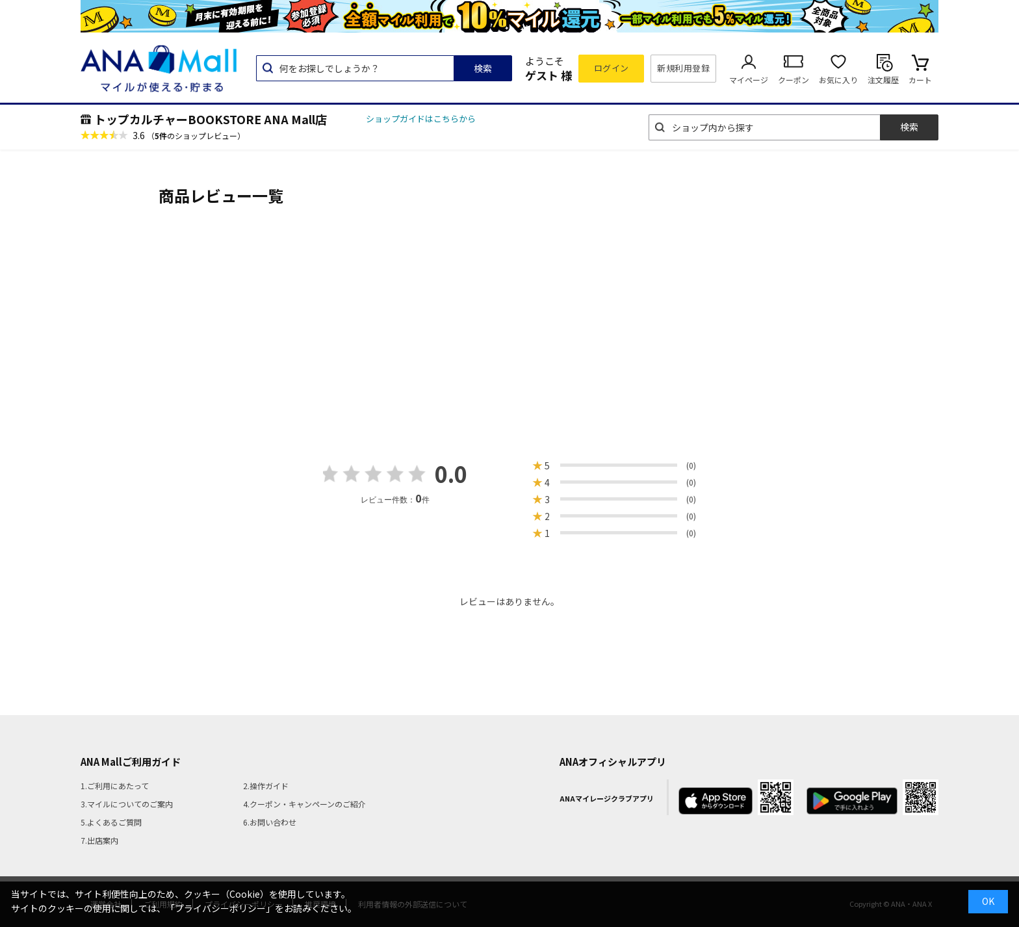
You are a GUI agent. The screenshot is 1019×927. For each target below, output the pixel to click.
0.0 (451, 474)
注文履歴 (883, 79)
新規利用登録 (683, 68)
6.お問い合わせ (269, 822)
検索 (483, 68)
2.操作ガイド (266, 785)
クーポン (793, 79)
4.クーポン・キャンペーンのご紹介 (304, 803)
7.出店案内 (99, 840)
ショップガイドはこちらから (421, 118)
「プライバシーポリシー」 (220, 908)
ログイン (611, 68)
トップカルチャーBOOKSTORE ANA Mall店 (210, 119)
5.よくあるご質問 (111, 822)
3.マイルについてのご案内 (127, 803)
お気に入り (838, 79)
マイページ (748, 79)
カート (920, 79)
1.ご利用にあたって (115, 785)
